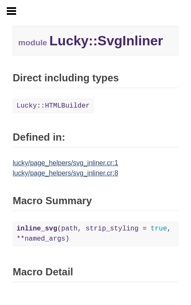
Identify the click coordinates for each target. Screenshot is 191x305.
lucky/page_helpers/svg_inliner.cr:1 (65, 162)
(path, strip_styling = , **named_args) (94, 234)
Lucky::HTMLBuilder (53, 106)
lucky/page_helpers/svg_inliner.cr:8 (65, 173)
